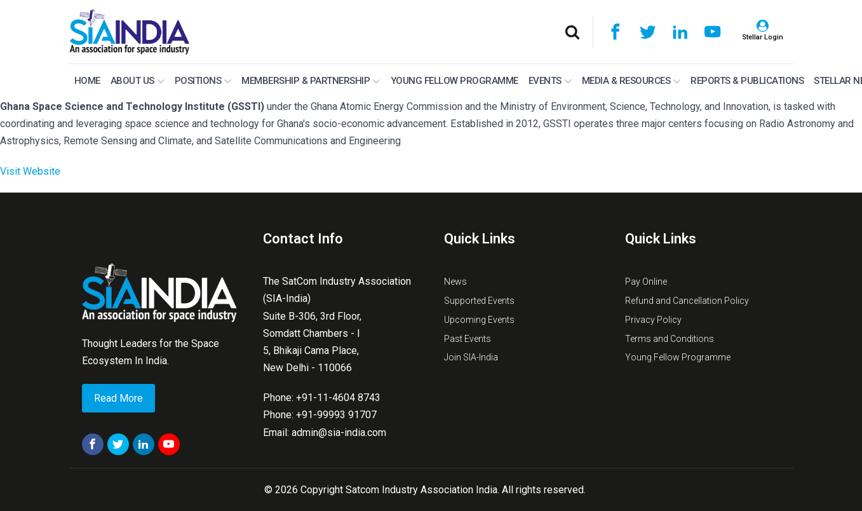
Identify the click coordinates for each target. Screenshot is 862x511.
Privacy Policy (653, 320)
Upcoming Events (479, 320)
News (455, 281)
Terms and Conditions (669, 339)
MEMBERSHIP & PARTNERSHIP (310, 80)
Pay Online (646, 281)
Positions (203, 80)
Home (87, 80)
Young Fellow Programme (454, 80)
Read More (118, 398)
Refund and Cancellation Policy (687, 301)
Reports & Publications (747, 80)
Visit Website (30, 171)
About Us (138, 80)
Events (550, 80)
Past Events (467, 339)
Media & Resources (631, 80)
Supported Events (479, 301)
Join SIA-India (471, 357)
